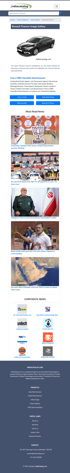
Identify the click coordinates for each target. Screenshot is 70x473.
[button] (14, 53)
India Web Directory (35, 392)
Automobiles (35, 20)
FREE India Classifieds (35, 407)
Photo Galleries (22, 20)
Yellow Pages (35, 400)
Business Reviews (35, 436)
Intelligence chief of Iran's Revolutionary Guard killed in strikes (33, 218)
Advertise (35, 425)
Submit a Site (35, 432)
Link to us (35, 428)
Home (12, 20)
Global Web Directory (35, 396)
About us (35, 421)
